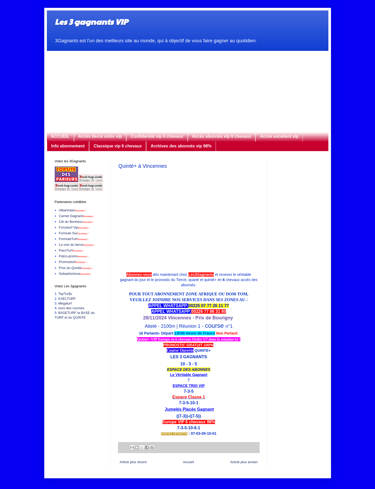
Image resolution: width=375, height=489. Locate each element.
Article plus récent (133, 462)
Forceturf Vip (74, 227)
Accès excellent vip (279, 136)
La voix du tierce (77, 245)
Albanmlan (72, 210)
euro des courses (71, 308)
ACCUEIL (60, 136)
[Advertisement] (188, 87)
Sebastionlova (75, 274)
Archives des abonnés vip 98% (181, 146)
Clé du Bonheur (76, 222)
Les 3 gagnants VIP (91, 21)
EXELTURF (67, 299)
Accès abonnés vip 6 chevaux (221, 136)
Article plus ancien (244, 462)
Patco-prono (73, 256)
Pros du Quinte (75, 268)
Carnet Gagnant (76, 216)
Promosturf (72, 262)
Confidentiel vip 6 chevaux (157, 136)
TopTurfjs (65, 294)
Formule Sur (74, 233)
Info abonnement (68, 146)
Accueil (188, 462)
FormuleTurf (73, 239)
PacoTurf (71, 250)
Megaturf (65, 303)
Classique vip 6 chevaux (117, 146)
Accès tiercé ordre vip (100, 136)
